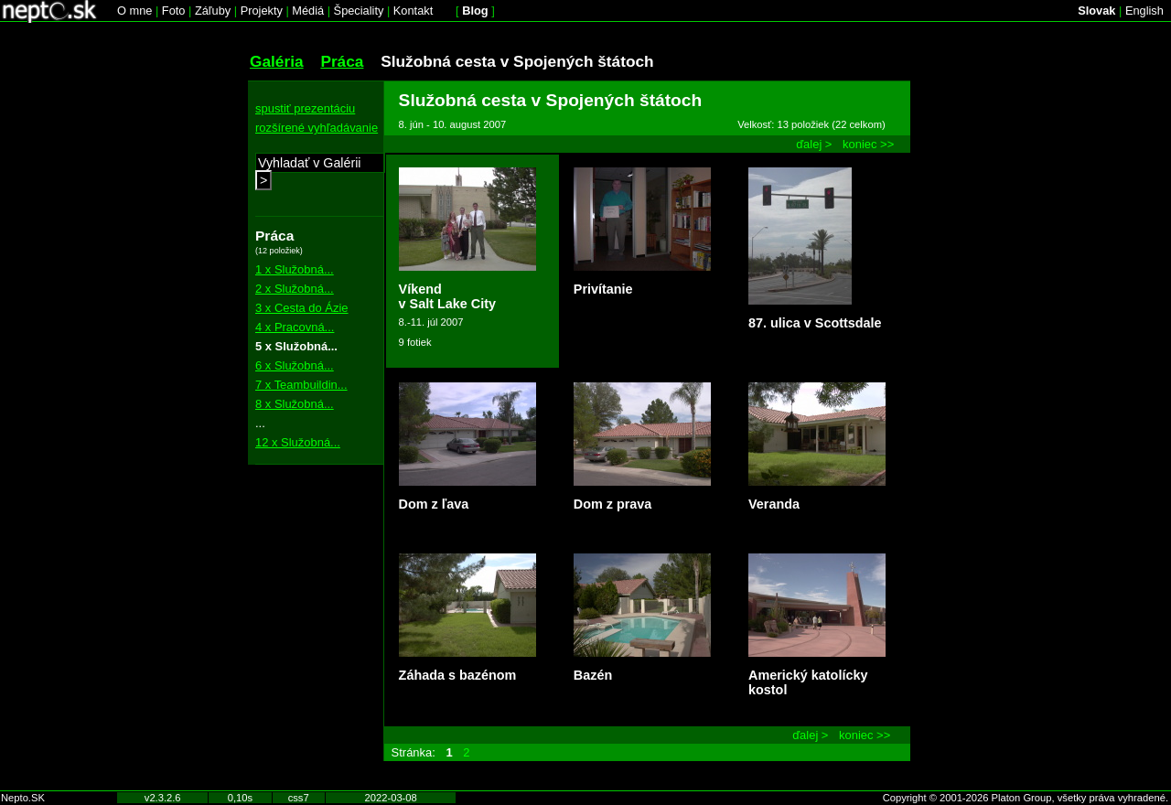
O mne (134, 10)
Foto (174, 10)
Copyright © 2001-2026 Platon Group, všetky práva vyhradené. (1025, 797)
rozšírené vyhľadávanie (316, 127)
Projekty (262, 10)
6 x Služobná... (294, 365)
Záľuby (213, 10)
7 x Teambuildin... (301, 385)
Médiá (308, 10)
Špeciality (359, 10)
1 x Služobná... (294, 269)
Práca (341, 61)
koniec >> (868, 144)
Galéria (277, 61)
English (1144, 10)
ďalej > (814, 144)
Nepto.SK (23, 797)
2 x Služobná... (294, 288)
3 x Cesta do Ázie (302, 308)
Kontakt (413, 10)
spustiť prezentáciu (305, 108)
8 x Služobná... (294, 404)
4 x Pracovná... (294, 327)
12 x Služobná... (297, 442)
